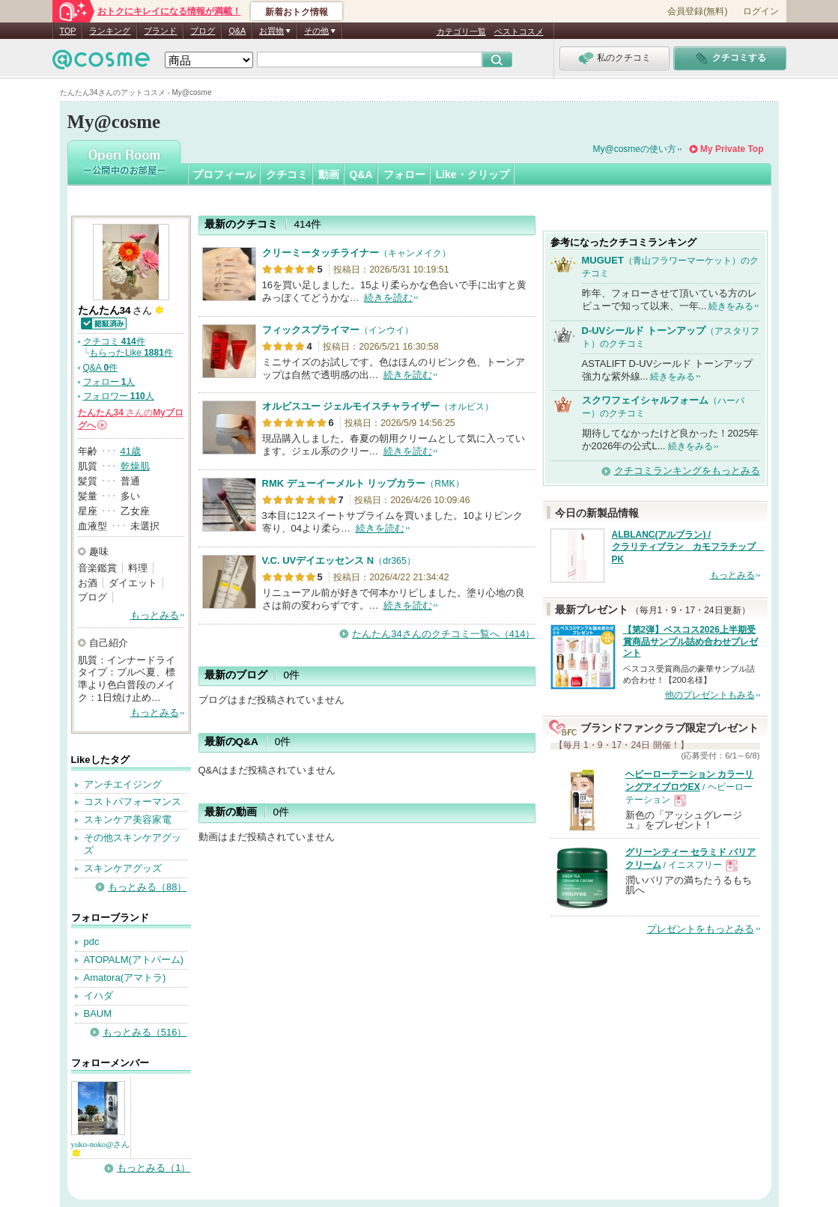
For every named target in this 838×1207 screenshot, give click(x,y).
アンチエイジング (123, 784)
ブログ (202, 30)
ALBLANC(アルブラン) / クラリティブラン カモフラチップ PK (688, 547)
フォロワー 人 (118, 396)
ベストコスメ (519, 31)
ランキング (109, 30)
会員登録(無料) (697, 11)
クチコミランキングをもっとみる (687, 470)
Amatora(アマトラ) (125, 977)
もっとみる (154, 615)
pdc (92, 941)
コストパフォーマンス (132, 801)
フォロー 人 (109, 382)
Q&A (237, 30)
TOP (68, 30)
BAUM (98, 1013)
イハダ (98, 995)
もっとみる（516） (145, 1032)
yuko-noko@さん (100, 1148)
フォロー (404, 174)
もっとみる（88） (147, 887)
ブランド (160, 30)
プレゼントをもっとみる (700, 928)
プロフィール (223, 174)
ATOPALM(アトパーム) (134, 959)
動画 (328, 174)
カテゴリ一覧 (461, 31)
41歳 (131, 451)
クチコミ (287, 174)
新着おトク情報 (296, 12)
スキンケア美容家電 (127, 819)
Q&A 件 (100, 367)
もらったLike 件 (131, 352)
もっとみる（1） (153, 1167)
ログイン (761, 11)
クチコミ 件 (114, 341)
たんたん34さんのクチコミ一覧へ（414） (443, 633)
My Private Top (731, 149)
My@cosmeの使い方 (635, 149)
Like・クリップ (472, 174)
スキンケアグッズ (123, 868)
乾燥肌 (135, 466)
